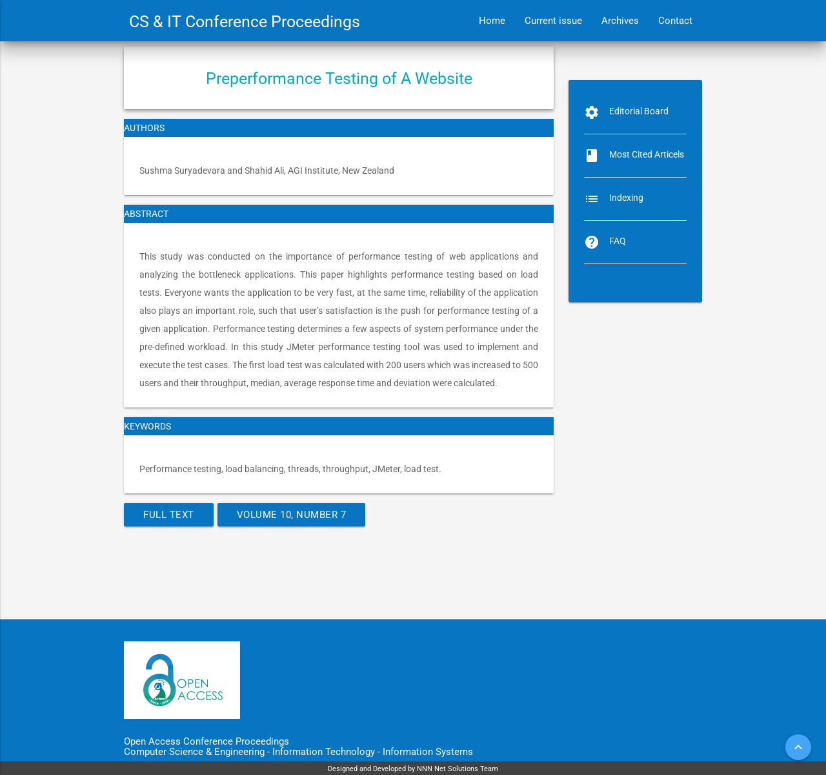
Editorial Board (639, 111)
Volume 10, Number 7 (292, 515)
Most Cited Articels (646, 154)
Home (492, 20)
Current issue (553, 20)
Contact (675, 20)
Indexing (626, 197)
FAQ (617, 241)
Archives (620, 20)
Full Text (168, 515)
